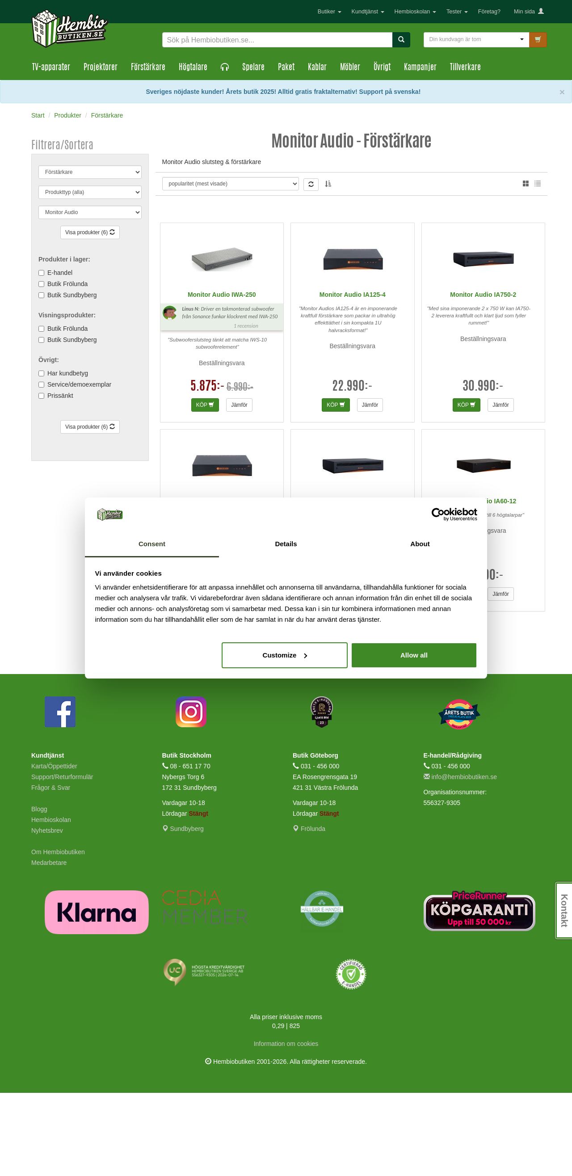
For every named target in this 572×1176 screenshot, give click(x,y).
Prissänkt (60, 395)
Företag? (489, 11)
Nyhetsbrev (47, 913)
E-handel (59, 272)
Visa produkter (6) (90, 232)
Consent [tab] (152, 544)
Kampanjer (420, 68)
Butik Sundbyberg (72, 295)
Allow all (414, 655)
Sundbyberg (183, 911)
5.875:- (207, 470)
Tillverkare (465, 68)
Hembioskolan (415, 11)
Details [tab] (286, 544)
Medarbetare (49, 945)
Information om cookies (286, 1126)
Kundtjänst (368, 11)
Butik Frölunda (67, 283)
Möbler (350, 68)
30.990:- (483, 470)
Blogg (39, 892)
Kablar (317, 68)
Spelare (253, 68)
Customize (285, 655)
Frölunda (309, 911)
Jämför (239, 488)
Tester (457, 11)
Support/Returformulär (62, 860)
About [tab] (419, 544)
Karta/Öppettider (54, 849)
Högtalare (193, 68)
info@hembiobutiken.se (460, 860)
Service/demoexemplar (79, 384)
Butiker (329, 11)
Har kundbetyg (67, 373)
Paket (286, 68)
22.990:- (352, 470)
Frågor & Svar (50, 870)
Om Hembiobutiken (58, 935)
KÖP (205, 488)
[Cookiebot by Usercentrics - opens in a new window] (438, 514)
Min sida (529, 11)
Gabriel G (393, 186)
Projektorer (101, 68)
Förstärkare (148, 68)
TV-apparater (51, 68)
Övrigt (382, 68)
